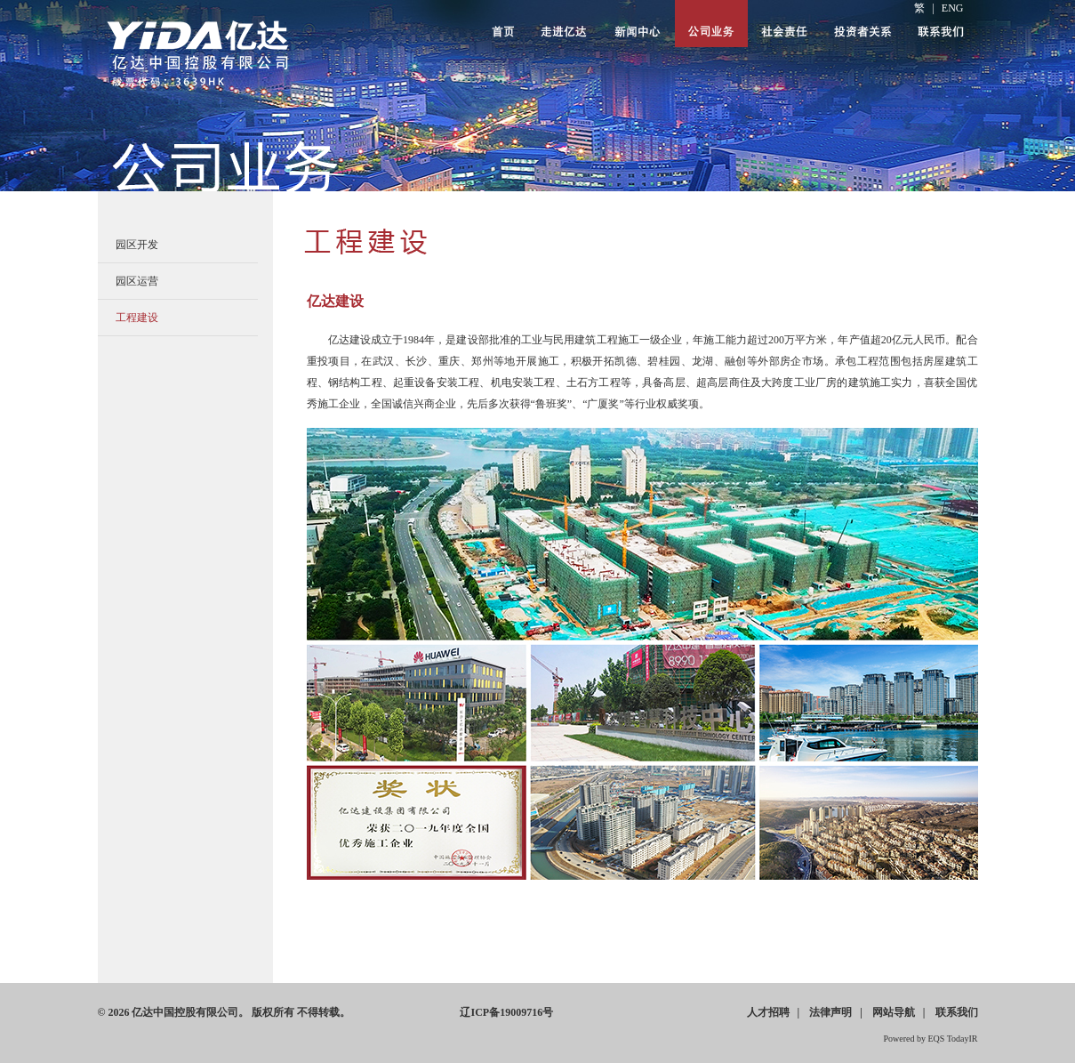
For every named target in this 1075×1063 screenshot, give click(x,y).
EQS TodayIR (952, 1038)
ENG (953, 8)
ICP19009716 (506, 1012)
